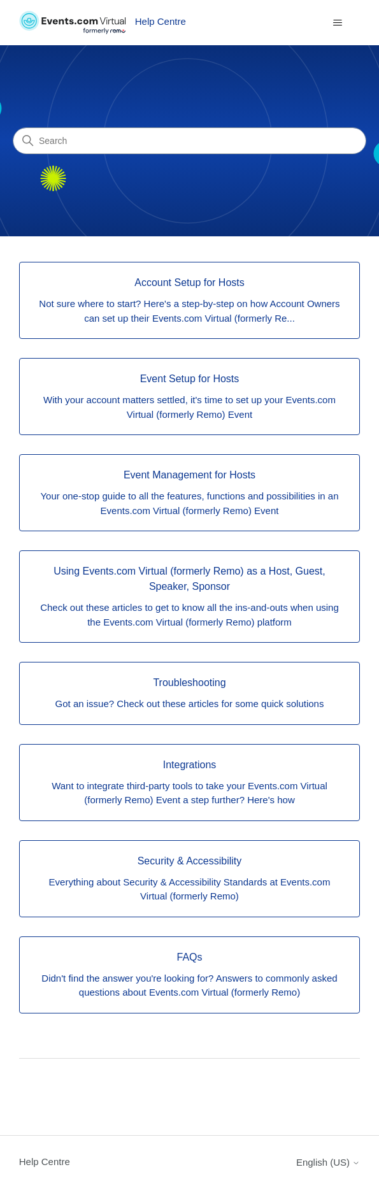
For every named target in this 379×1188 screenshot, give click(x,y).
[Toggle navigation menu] (337, 23)
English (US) (328, 1162)
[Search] (189, 141)
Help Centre (44, 1161)
